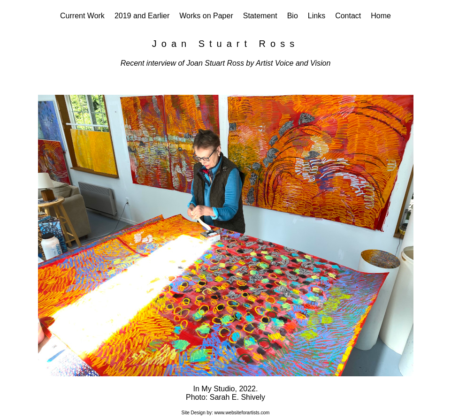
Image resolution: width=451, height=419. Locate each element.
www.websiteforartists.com (242, 412)
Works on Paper (206, 16)
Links (316, 16)
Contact (348, 16)
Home (381, 16)
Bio (292, 16)
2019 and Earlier (142, 16)
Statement (260, 16)
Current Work (82, 16)
